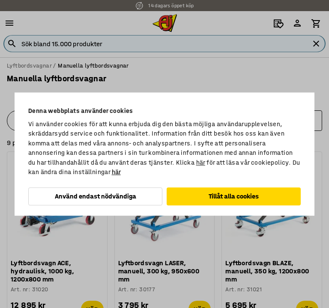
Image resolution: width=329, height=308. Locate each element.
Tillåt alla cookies (234, 196)
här (200, 162)
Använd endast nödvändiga (95, 196)
